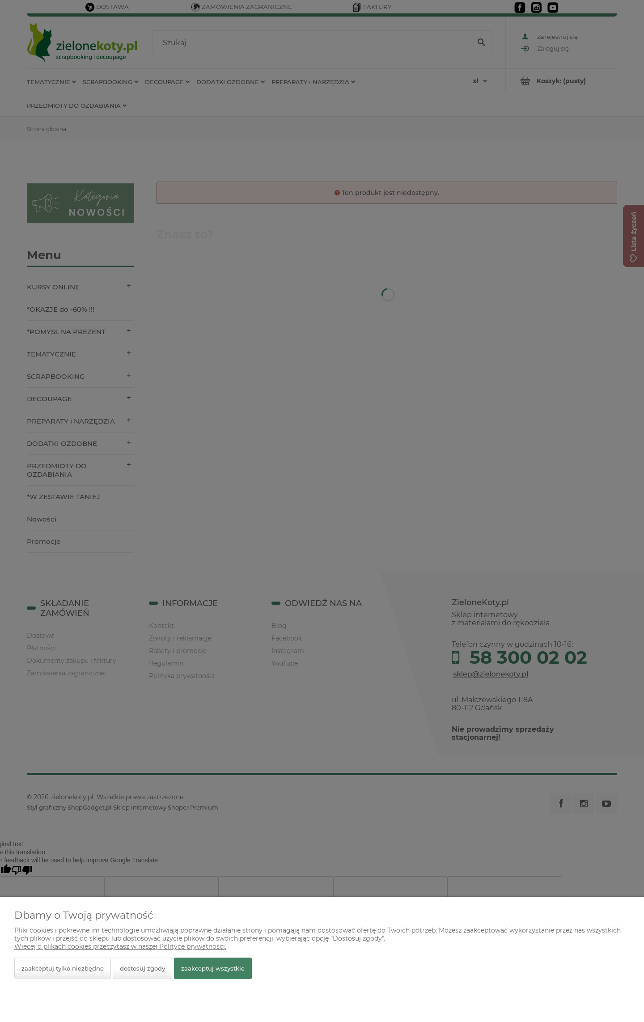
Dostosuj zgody (142, 968)
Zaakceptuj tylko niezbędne (62, 968)
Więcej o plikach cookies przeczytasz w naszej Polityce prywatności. (120, 946)
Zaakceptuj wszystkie (213, 968)
